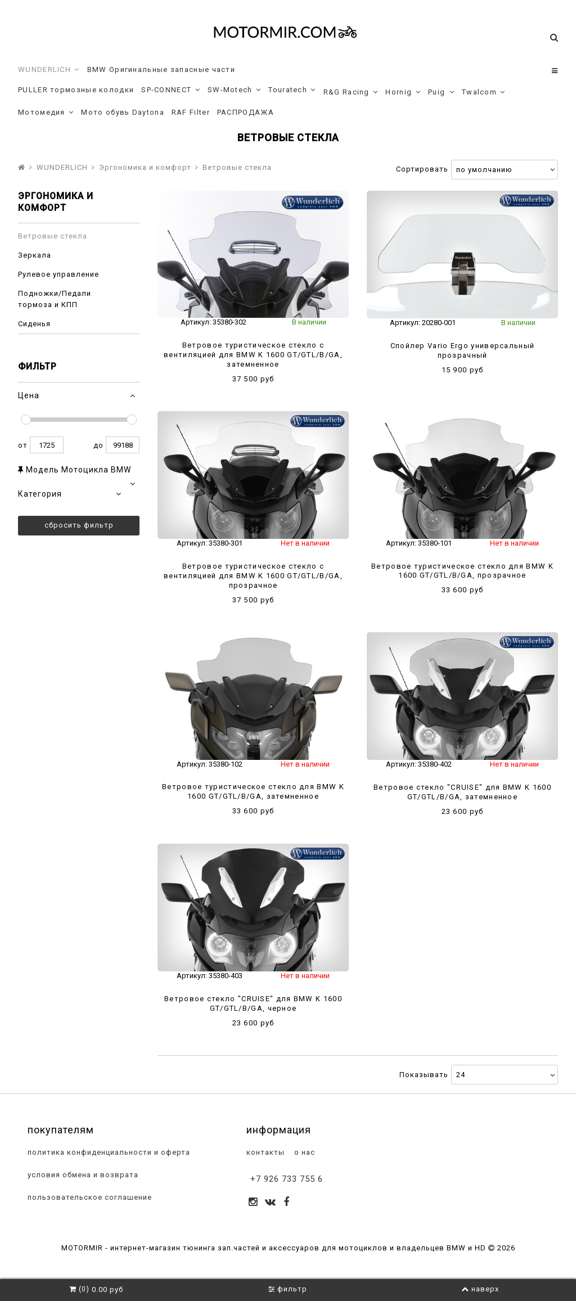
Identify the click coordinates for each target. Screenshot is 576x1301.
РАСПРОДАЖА (245, 112)
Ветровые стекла (52, 236)
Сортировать (422, 169)
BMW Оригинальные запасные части (161, 69)
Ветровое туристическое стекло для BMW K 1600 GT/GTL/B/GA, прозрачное (462, 571)
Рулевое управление (58, 274)
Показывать (423, 1074)
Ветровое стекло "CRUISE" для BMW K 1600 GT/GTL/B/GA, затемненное (462, 792)
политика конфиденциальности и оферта (107, 1153)
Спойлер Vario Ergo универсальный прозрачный (462, 350)
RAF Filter (191, 112)
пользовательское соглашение (88, 1198)
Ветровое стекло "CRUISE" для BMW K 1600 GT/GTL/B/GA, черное (253, 1003)
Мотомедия (46, 112)
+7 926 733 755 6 (286, 1179)
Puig (441, 92)
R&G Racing (351, 92)
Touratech (292, 90)
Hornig (403, 92)
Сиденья (34, 323)
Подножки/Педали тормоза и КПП (54, 299)
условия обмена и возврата (81, 1175)
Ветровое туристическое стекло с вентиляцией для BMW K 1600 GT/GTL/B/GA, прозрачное (253, 575)
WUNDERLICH (49, 70)
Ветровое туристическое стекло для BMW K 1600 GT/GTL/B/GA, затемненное (253, 791)
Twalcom (484, 92)
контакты (264, 1153)
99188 (123, 444)
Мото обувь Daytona (122, 112)
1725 (47, 444)
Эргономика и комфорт (145, 167)
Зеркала (34, 255)
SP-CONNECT (170, 90)
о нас (303, 1153)
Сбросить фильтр (79, 525)
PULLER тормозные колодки (76, 89)
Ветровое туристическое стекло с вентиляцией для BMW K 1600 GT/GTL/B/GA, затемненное (253, 354)
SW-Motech (234, 90)
